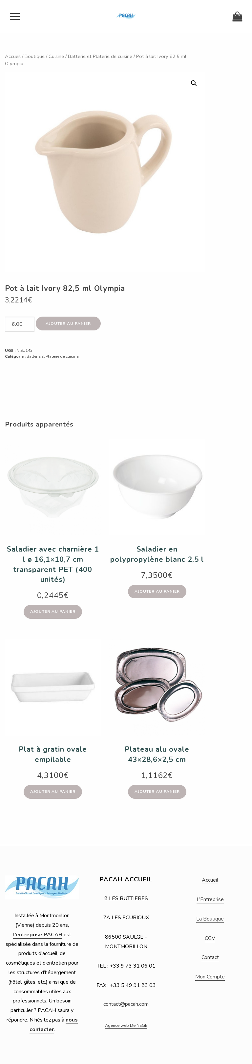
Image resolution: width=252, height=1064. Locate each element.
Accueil (13, 56)
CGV (210, 938)
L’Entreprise (210, 899)
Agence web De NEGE (126, 1025)
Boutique (35, 56)
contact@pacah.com (126, 1004)
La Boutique (210, 918)
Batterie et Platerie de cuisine (100, 56)
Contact (210, 957)
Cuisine (56, 56)
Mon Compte (210, 976)
